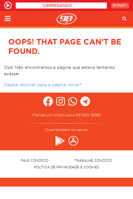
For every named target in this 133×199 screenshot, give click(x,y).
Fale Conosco (34, 160)
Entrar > (120, 5)
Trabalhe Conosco (93, 160)
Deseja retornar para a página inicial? (43, 85)
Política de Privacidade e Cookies (66, 167)
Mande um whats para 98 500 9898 (66, 115)
